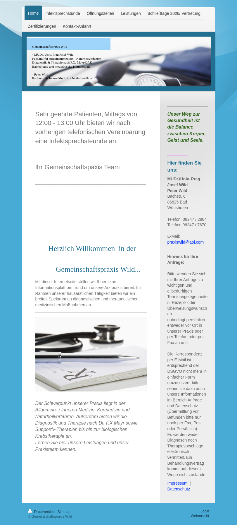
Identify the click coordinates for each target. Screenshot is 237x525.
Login (204, 511)
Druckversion (42, 512)
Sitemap (64, 512)
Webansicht (200, 516)
